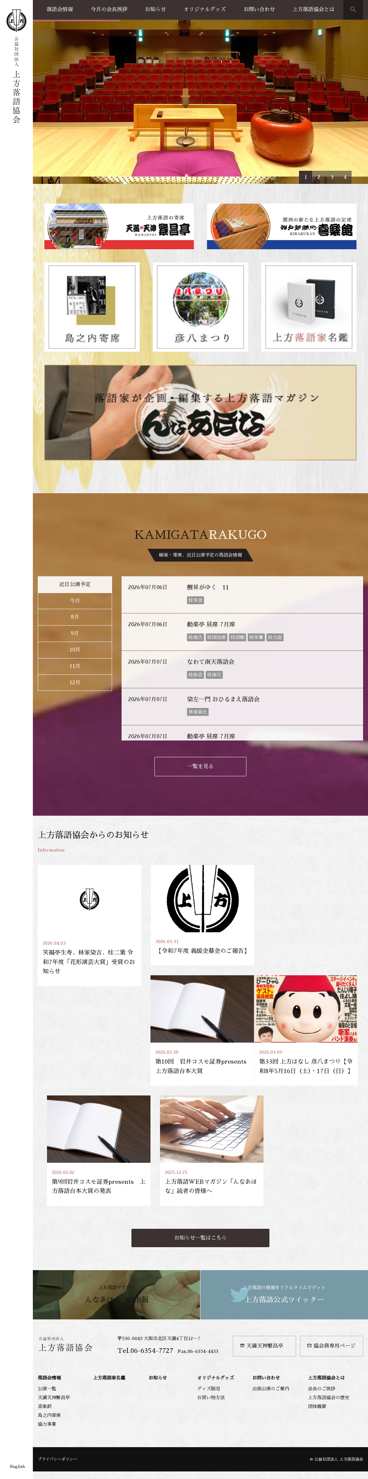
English (17, 1466)
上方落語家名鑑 (109, 1302)
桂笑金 (195, 516)
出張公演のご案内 (270, 1312)
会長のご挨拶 (321, 1312)
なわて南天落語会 (210, 578)
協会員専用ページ (331, 1270)
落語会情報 (60, 9)
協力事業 (47, 1348)
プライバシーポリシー (57, 1383)
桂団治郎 (216, 553)
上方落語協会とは (313, 9)
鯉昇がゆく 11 (208, 504)
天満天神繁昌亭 (261, 1270)
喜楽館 (45, 1330)
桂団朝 (237, 553)
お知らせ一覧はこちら (200, 1161)
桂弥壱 (195, 591)
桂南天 (195, 553)
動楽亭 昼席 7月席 (211, 541)
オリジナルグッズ (205, 9)
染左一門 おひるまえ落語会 (223, 616)
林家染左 (198, 628)
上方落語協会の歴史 (328, 1321)
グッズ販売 (208, 1312)
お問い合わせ (259, 9)
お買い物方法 (211, 1321)
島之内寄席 (49, 1339)
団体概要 (317, 1330)
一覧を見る (200, 682)
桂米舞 (256, 553)
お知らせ (155, 9)
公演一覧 (47, 1312)
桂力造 (275, 553)
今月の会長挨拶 (109, 9)
